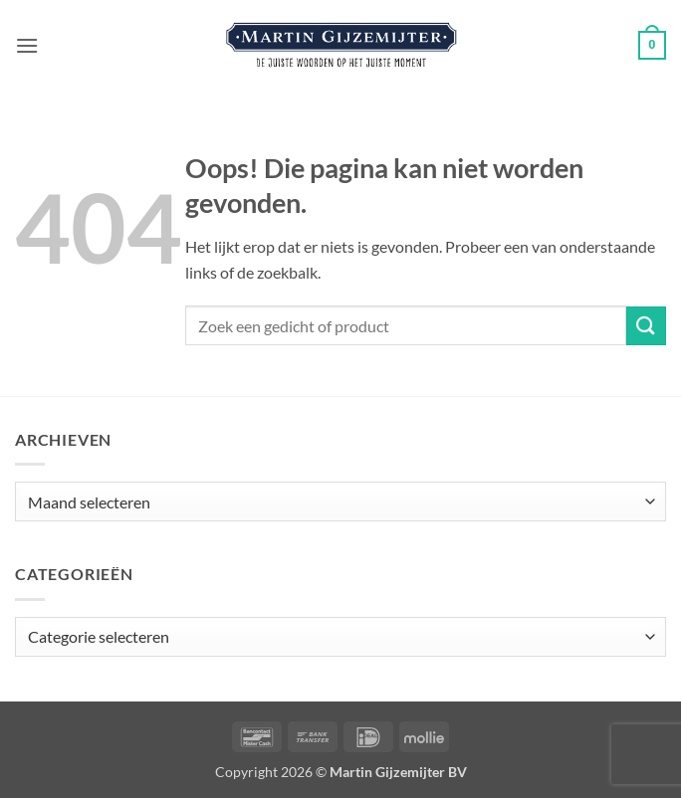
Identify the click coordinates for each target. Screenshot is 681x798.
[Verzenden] (646, 325)
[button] (27, 45)
